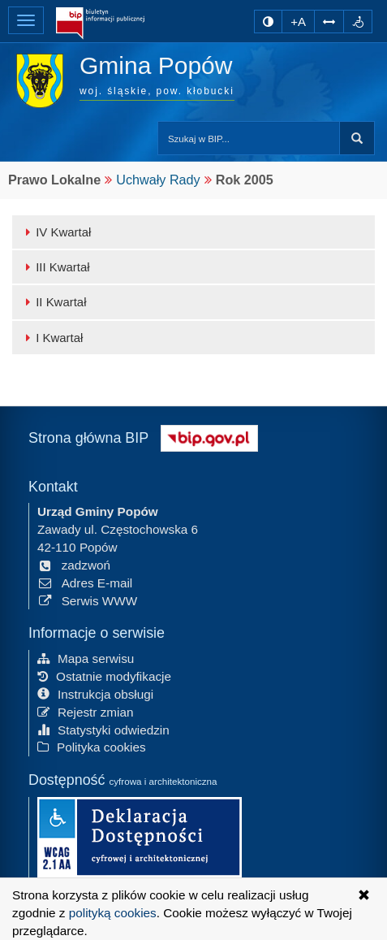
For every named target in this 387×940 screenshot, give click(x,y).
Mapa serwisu (85, 658)
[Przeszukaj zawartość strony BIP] (248, 138)
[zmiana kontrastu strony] (268, 21)
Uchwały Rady (158, 179)
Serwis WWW (87, 600)
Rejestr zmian (85, 711)
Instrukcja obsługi (95, 694)
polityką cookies (113, 913)
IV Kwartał (55, 232)
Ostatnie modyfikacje (104, 676)
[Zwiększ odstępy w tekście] (329, 21)
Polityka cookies (91, 747)
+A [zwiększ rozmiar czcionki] (298, 21)
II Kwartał (53, 302)
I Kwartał (51, 337)
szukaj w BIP (357, 138)
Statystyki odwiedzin (103, 729)
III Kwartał (55, 267)
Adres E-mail (84, 583)
